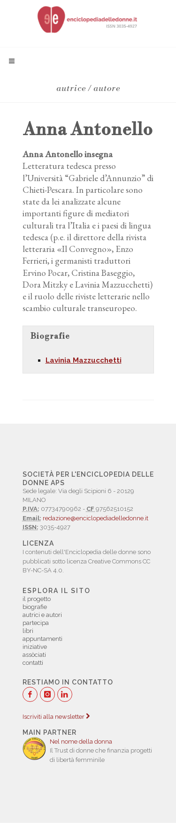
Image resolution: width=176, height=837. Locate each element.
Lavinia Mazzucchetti (84, 360)
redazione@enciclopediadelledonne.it (95, 518)
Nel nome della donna (81, 741)
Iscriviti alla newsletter (56, 716)
